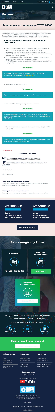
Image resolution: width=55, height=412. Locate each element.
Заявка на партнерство (44, 364)
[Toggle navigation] (53, 7)
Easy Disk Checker (31, 75)
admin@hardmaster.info (27, 375)
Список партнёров (42, 360)
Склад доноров (7, 362)
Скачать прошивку (7, 150)
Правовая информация (27, 410)
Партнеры (41, 354)
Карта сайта (27, 409)
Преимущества (41, 358)
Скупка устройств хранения (8, 367)
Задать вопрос (40, 270)
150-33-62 (42, 2)
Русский (25, 402)
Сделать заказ (24, 366)
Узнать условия (27, 301)
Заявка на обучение (43, 366)
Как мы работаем (25, 360)
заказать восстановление (27, 346)
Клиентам (24, 354)
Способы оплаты (25, 358)
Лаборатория (9, 354)
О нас (4, 358)
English (29, 402)
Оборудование (7, 360)
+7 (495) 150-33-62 (14, 271)
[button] (49, 2)
